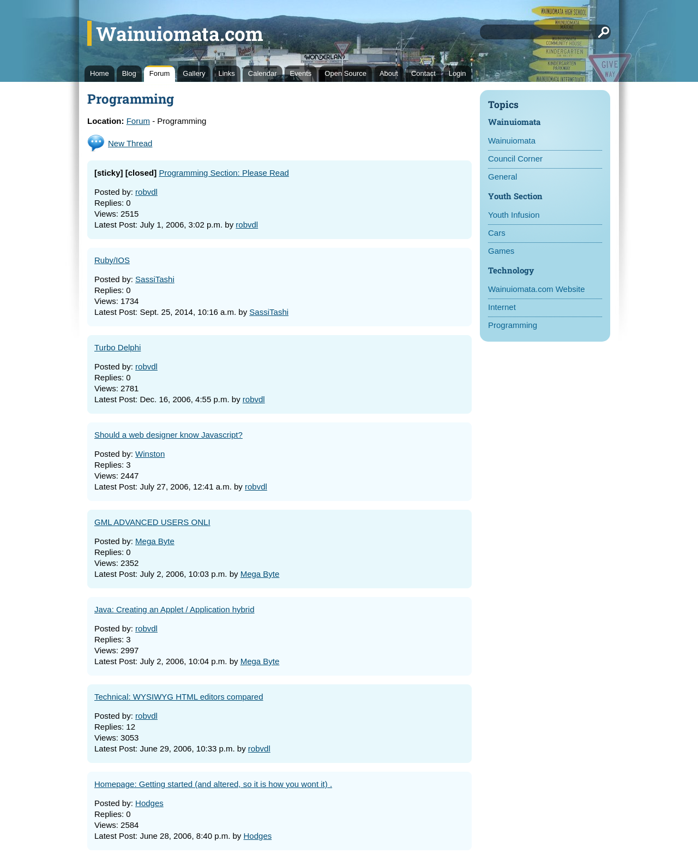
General (502, 176)
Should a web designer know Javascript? (168, 434)
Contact (423, 73)
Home (99, 73)
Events (301, 73)
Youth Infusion (514, 214)
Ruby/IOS (112, 260)
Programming (512, 325)
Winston (150, 453)
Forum (159, 73)
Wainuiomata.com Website (536, 289)
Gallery (194, 73)
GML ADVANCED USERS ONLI (152, 522)
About (389, 73)
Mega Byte (154, 541)
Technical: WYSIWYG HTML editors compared (178, 696)
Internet (502, 307)
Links (226, 73)
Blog (129, 73)
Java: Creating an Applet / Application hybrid (174, 609)
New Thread (130, 143)
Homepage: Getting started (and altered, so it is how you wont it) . (213, 784)
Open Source (345, 73)
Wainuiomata (511, 140)
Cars (497, 232)
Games (501, 250)
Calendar (262, 73)
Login (457, 73)
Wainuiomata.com (179, 33)
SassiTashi (154, 279)
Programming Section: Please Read (223, 172)
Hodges (149, 803)
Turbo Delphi (117, 347)
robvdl (146, 191)
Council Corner (515, 158)
